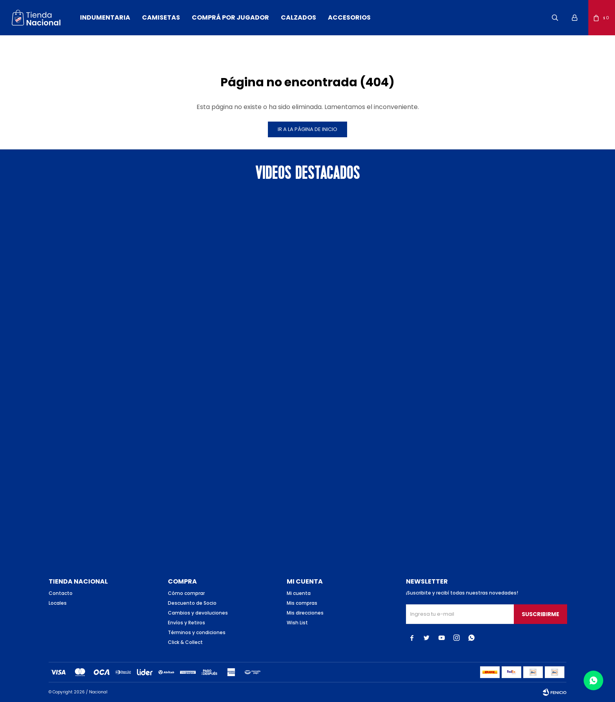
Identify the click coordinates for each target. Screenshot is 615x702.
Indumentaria (105, 17)
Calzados (298, 17)
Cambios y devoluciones (198, 612)
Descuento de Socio (192, 603)
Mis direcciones (305, 612)
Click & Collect (185, 642)
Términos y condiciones (197, 632)
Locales (58, 603)
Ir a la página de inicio (307, 129)
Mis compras (302, 603)
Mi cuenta (299, 593)
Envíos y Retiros (186, 622)
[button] (555, 17)
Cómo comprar (186, 593)
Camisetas (161, 17)
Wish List (297, 622)
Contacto (61, 593)
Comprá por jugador (230, 17)
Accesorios (349, 17)
